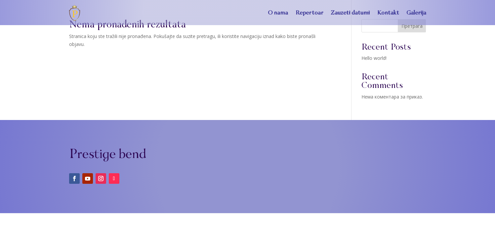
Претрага (412, 26)
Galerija (416, 12)
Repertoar (309, 12)
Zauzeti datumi (350, 12)
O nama (278, 12)
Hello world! (374, 58)
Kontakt (388, 12)
